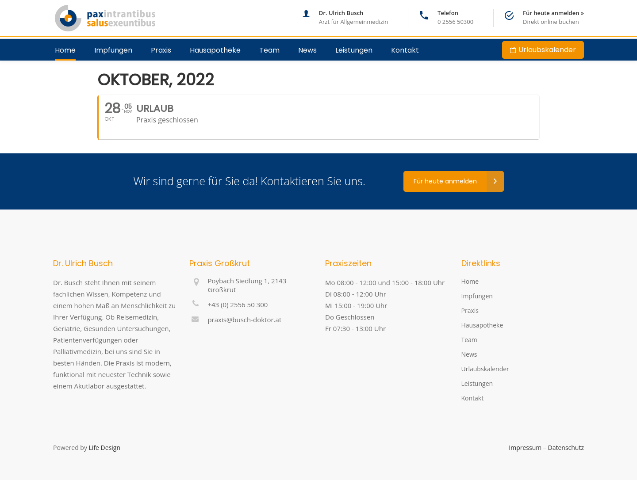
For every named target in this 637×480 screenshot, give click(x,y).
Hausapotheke (482, 325)
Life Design (104, 447)
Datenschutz (566, 447)
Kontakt (472, 398)
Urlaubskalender (485, 369)
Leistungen (477, 383)
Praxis (470, 310)
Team (469, 339)
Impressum (525, 447)
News (469, 354)
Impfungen (477, 296)
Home (470, 281)
